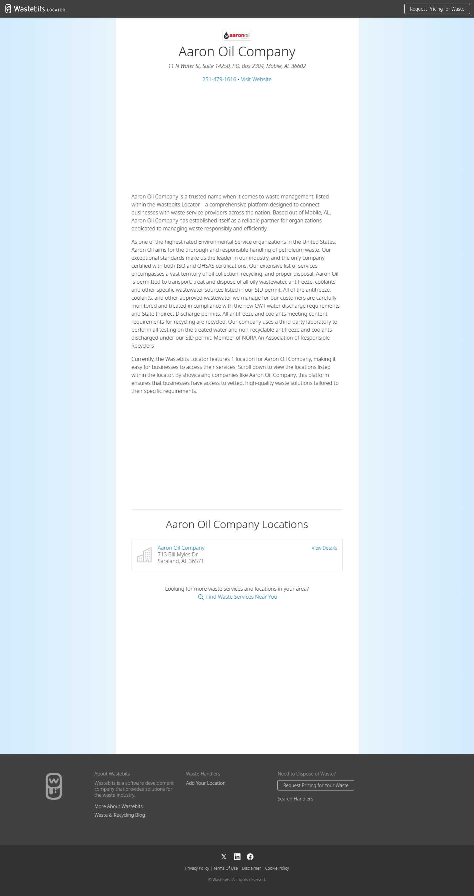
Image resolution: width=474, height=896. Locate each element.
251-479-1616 (220, 79)
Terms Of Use (226, 868)
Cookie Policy (277, 868)
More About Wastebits (119, 806)
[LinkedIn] (240, 856)
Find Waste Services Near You (237, 596)
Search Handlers (295, 798)
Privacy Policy (197, 868)
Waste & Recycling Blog (120, 815)
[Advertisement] (237, 137)
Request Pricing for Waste (437, 9)
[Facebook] (250, 856)
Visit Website (256, 79)
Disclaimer (251, 868)
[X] (227, 856)
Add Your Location (206, 783)
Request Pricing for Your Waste (315, 785)
